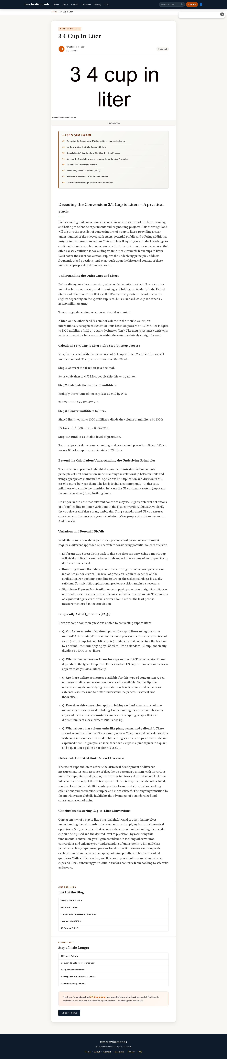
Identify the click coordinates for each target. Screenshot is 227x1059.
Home (56, 4)
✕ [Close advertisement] (222, 14)
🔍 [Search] (182, 4)
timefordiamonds (36, 4)
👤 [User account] (201, 4)
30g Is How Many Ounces (73, 983)
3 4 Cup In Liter (98, 997)
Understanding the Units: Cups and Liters (86, 147)
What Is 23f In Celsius (71, 900)
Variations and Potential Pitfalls (82, 164)
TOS (106, 4)
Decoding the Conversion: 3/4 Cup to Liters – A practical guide (96, 141)
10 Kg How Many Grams (72, 969)
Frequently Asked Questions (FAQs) (83, 170)
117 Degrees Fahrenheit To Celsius (78, 976)
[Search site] (172, 4)
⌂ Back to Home (69, 1012)
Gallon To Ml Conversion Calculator (79, 914)
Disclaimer (86, 4)
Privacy (98, 4)
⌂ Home (192, 4)
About (65, 4)
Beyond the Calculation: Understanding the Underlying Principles (97, 159)
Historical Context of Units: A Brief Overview (87, 176)
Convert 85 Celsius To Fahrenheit (78, 962)
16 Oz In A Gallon (69, 907)
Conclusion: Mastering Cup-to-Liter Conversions (90, 182)
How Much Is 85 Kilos (71, 921)
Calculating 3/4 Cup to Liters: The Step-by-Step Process (93, 153)
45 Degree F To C (69, 928)
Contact (74, 4)
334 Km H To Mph (69, 956)
